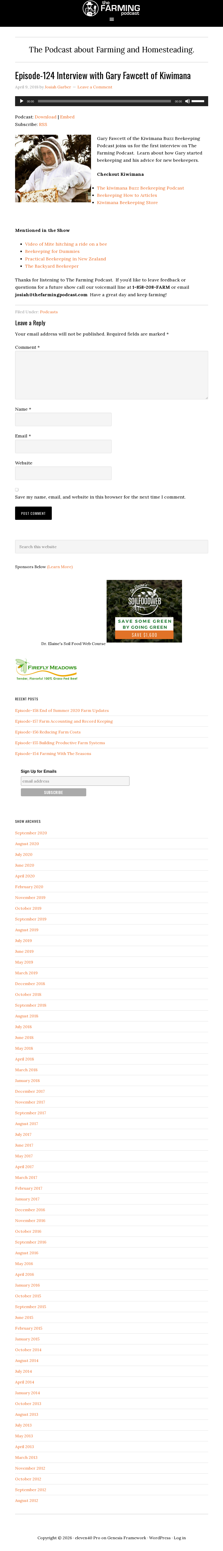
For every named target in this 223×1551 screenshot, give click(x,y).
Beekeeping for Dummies (52, 251)
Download (46, 117)
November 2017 (30, 1102)
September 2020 (31, 832)
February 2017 (28, 1188)
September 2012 (30, 1489)
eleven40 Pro (87, 1537)
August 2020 (27, 843)
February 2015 (28, 1328)
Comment (27, 347)
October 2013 (28, 1403)
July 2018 (23, 1026)
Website (23, 463)
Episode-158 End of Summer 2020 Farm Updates (62, 710)
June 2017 (24, 1145)
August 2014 (26, 1360)
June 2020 (24, 865)
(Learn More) (60, 566)
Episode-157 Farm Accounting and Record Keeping (64, 721)
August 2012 (26, 1500)
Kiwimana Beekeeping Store (127, 202)
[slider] (104, 101)
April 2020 (25, 875)
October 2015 (28, 1295)
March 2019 (26, 972)
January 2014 (27, 1392)
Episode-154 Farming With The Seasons (53, 753)
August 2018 (26, 1015)
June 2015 (24, 1317)
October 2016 (28, 1231)
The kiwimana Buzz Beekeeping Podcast (140, 188)
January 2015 (27, 1338)
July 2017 (23, 1134)
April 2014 (24, 1381)
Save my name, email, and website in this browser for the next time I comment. (100, 497)
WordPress (160, 1537)
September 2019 (31, 918)
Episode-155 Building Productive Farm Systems (60, 742)
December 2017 (30, 1091)
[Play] (21, 101)
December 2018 (30, 983)
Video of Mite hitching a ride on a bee (66, 244)
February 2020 (29, 886)
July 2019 (23, 940)
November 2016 (30, 1220)
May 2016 (24, 1263)
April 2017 (24, 1166)
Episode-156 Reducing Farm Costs (48, 731)
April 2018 (24, 1058)
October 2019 (28, 908)
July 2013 (23, 1425)
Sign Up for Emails (39, 771)
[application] (111, 101)
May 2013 (24, 1435)
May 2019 (24, 962)
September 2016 (30, 1242)
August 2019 (26, 929)
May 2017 (24, 1155)
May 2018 (24, 1048)
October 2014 (28, 1349)
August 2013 (26, 1414)
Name (23, 409)
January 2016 (27, 1285)
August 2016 (26, 1252)
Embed (67, 117)
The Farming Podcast (111, 8)
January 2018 (27, 1080)
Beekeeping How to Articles (127, 195)
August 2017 (26, 1123)
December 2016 (30, 1209)
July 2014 (23, 1371)
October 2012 (28, 1478)
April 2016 (24, 1274)
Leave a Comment (94, 86)
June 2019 (24, 951)
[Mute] (187, 101)
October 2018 (28, 994)
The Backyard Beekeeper (52, 266)
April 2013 (24, 1446)
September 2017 (30, 1112)
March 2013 (26, 1457)
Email (23, 436)
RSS (43, 124)
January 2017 (27, 1198)
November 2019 (30, 897)
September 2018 (30, 1005)
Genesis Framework (126, 1537)
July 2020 (23, 854)
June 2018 (24, 1037)
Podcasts (49, 311)
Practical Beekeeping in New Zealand (65, 259)
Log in (180, 1537)
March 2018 (26, 1069)
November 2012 (30, 1468)
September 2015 (30, 1306)
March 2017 (26, 1177)
